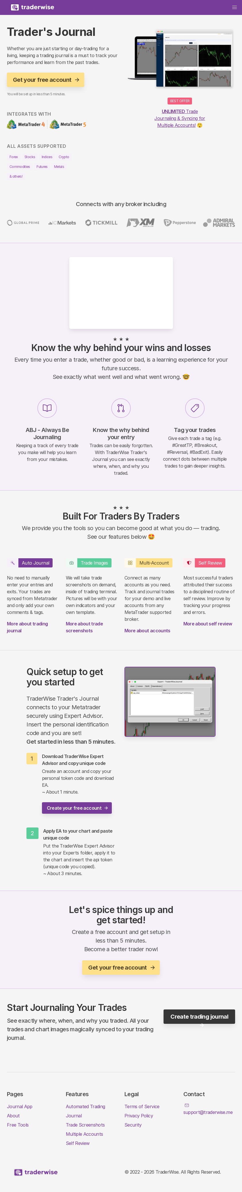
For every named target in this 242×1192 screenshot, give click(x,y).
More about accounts (147, 630)
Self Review (78, 1143)
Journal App (19, 1106)
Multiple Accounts (84, 1134)
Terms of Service (142, 1106)
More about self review (207, 624)
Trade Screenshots (85, 1125)
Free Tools (18, 1125)
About (13, 1116)
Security (133, 1125)
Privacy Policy (138, 1116)
